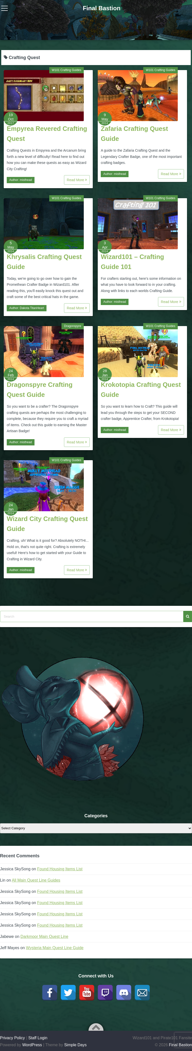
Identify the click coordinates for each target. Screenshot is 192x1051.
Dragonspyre (72, 326)
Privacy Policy (12, 1038)
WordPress (32, 1045)
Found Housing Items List (59, 869)
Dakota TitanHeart (32, 308)
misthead (26, 180)
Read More (77, 180)
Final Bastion (101, 8)
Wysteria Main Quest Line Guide (55, 948)
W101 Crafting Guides (66, 70)
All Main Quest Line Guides (36, 880)
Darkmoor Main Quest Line (44, 936)
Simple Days (75, 1045)
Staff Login (37, 1038)
